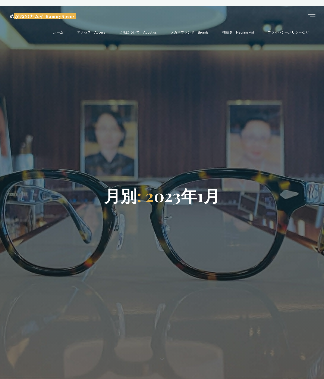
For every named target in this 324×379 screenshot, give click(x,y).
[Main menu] (311, 16)
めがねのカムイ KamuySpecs (42, 16)
